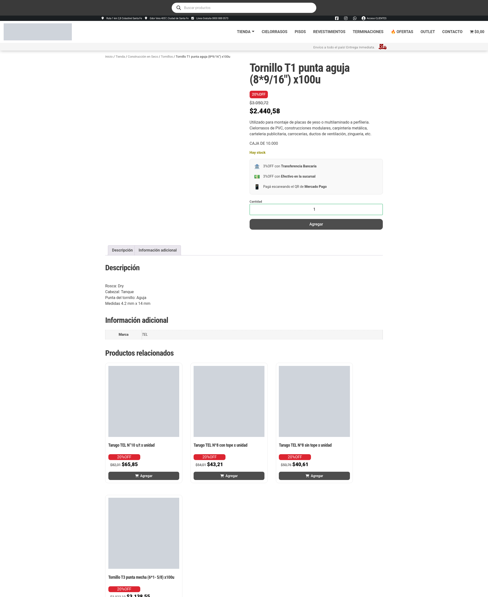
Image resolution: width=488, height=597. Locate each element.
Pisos (300, 31)
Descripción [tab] (122, 250)
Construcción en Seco (143, 56)
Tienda (245, 31)
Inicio (109, 56)
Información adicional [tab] (158, 250)
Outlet (428, 31)
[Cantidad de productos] (316, 209)
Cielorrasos (274, 31)
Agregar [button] (138, 460)
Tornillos (167, 56)
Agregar (316, 224)
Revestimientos (329, 31)
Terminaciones (368, 31)
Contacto (452, 31)
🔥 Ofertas (402, 31)
